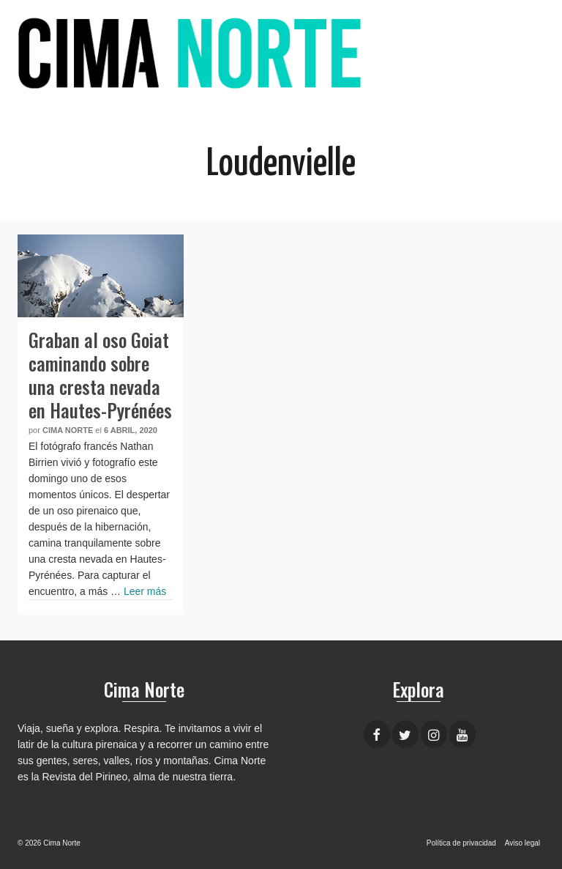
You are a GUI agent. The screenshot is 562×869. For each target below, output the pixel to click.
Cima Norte (67, 430)
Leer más (145, 591)
